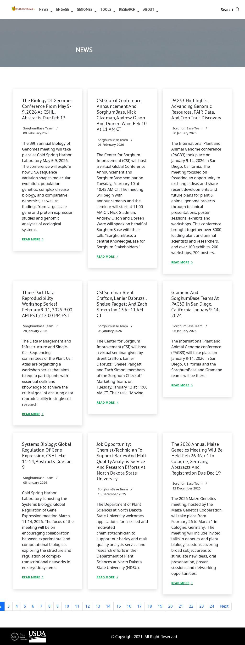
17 (139, 606)
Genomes (105, 9)
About (169, 9)
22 (191, 606)
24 (212, 606)
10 (67, 606)
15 (119, 606)
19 (160, 606)
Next (224, 606)
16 (129, 606)
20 (170, 606)
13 (98, 606)
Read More (31, 239)
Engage (83, 9)
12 (87, 606)
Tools (126, 9)
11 (77, 606)
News (64, 9)
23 (201, 606)
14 (108, 606)
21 (181, 606)
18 (150, 606)
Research (147, 9)
